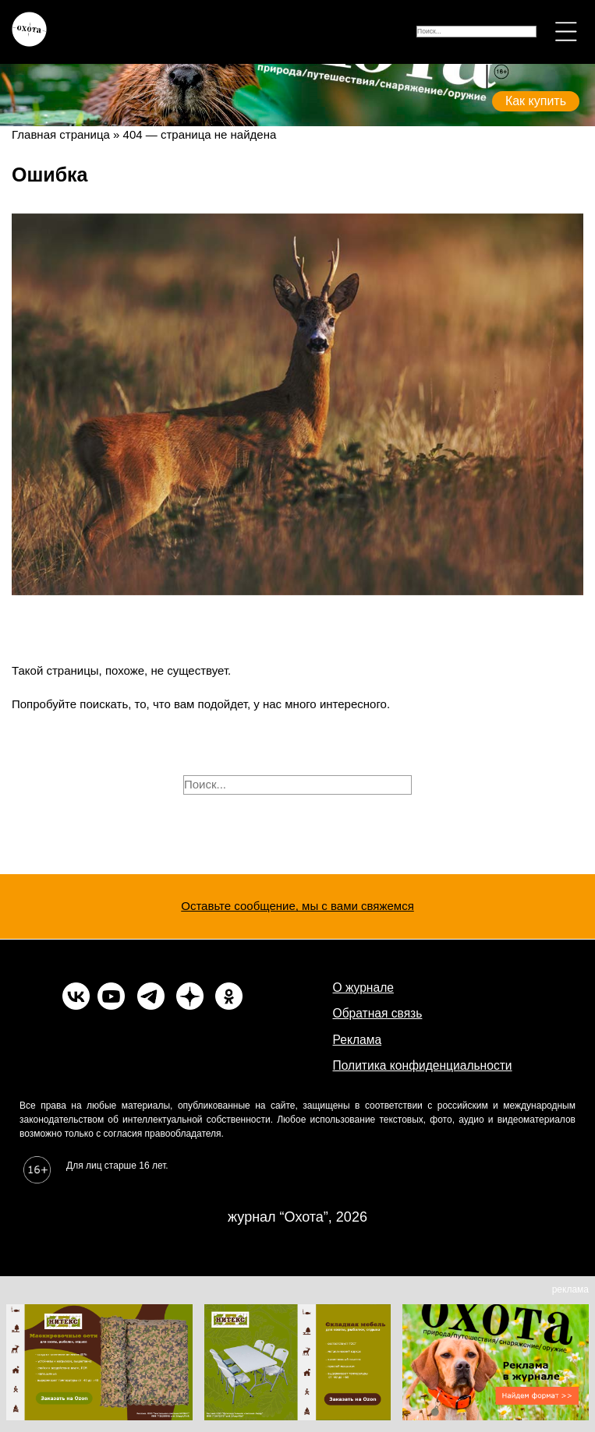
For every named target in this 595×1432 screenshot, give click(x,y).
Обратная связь (378, 1013)
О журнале (363, 987)
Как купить (535, 101)
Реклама (357, 1039)
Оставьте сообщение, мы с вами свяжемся (297, 905)
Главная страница (61, 134)
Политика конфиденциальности (422, 1065)
